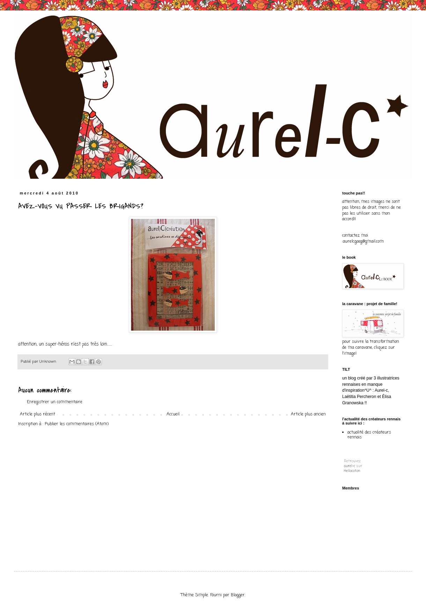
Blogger (238, 595)
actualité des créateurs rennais (369, 435)
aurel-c (349, 466)
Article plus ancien (308, 414)
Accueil (173, 414)
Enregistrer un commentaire (54, 402)
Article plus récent (37, 414)
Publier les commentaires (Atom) (77, 424)
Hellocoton (352, 471)
